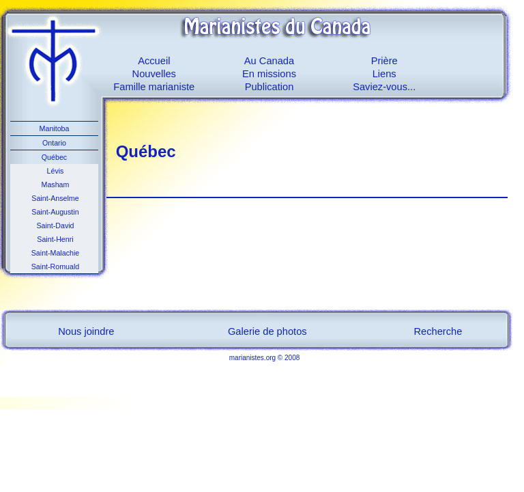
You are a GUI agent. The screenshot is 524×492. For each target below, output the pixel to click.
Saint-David (54, 225)
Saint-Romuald (54, 266)
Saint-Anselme (53, 198)
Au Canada (269, 60)
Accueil (154, 60)
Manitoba (55, 128)
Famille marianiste (153, 86)
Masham (55, 184)
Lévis (54, 171)
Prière (384, 60)
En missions (269, 73)
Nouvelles (154, 73)
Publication (269, 86)
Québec (54, 157)
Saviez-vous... (384, 86)
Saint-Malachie (54, 253)
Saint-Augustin (53, 212)
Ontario (54, 143)
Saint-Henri (54, 239)
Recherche (438, 331)
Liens (384, 73)
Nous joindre (86, 331)
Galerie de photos (267, 331)
